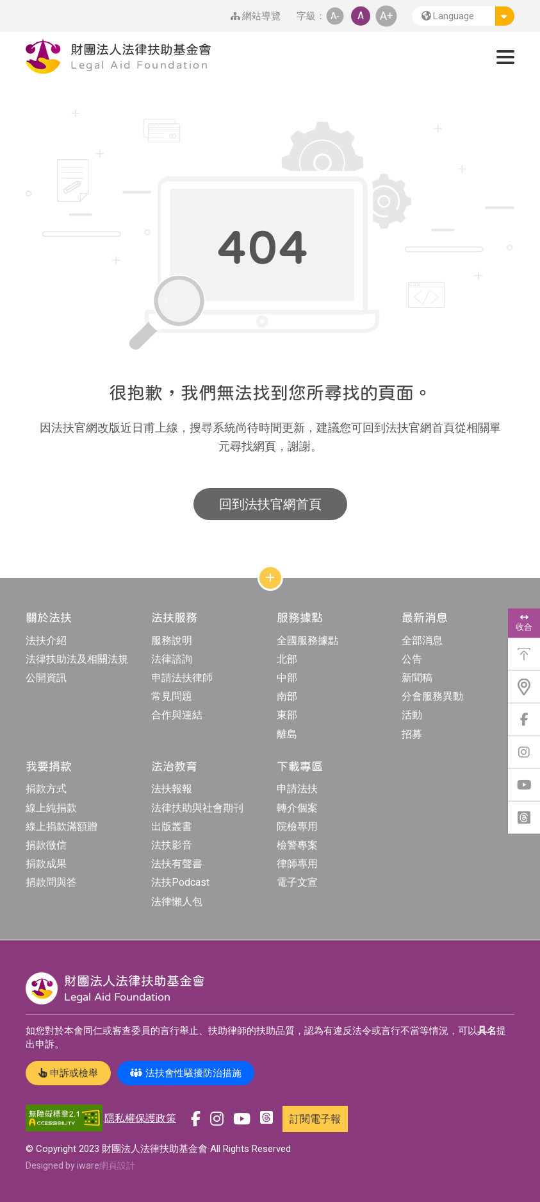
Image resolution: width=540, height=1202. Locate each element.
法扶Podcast (180, 882)
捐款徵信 (46, 845)
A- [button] (335, 15)
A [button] (360, 16)
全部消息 (422, 640)
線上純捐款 (51, 808)
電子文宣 (297, 882)
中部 (287, 678)
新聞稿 (417, 678)
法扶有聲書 (176, 864)
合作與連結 (176, 715)
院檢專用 (297, 826)
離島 (287, 734)
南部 (287, 696)
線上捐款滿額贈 (61, 826)
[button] (463, 16)
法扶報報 (171, 789)
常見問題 (171, 696)
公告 (412, 659)
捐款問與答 (51, 882)
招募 (412, 734)
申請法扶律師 (182, 678)
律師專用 (297, 864)
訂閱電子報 (315, 1119)
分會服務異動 (432, 696)
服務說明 (171, 640)
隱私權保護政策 (140, 1118)
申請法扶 (297, 789)
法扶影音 (171, 845)
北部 (287, 659)
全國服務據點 (307, 640)
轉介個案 (297, 808)
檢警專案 (297, 845)
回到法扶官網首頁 (270, 504)
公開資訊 (46, 678)
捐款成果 (46, 864)
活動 (412, 715)
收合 (524, 623)
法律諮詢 (171, 659)
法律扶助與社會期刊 (197, 808)
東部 (287, 715)
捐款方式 (46, 789)
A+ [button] (386, 15)
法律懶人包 (176, 901)
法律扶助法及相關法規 (77, 659)
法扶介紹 (46, 640)
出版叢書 (171, 826)
